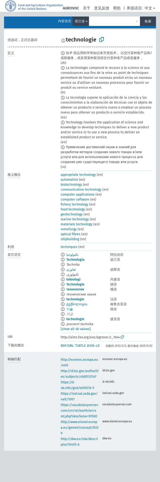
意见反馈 (101, 8)
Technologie (75, 284)
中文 (148, 8)
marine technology (75, 219)
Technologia (75, 260)
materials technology (77, 224)
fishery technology (74, 204)
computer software (75, 199)
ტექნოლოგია (76, 304)
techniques (69, 247)
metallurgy (69, 229)
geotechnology (72, 214)
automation (69, 180)
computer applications (78, 195)
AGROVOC (71, 8)
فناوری (71, 270)
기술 (69, 309)
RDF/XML (67, 346)
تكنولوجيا (72, 255)
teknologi (73, 279)
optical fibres (70, 234)
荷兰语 (80, 21)
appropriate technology (78, 175)
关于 (86, 8)
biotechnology (71, 185)
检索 (148, 21)
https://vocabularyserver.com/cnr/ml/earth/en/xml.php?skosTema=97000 (79, 410)
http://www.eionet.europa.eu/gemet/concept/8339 (79, 427)
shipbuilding (70, 239)
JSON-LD (93, 346)
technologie (75, 299)
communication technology (81, 190)
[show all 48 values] (76, 329)
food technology (73, 209)
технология (75, 289)
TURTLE (80, 346)
